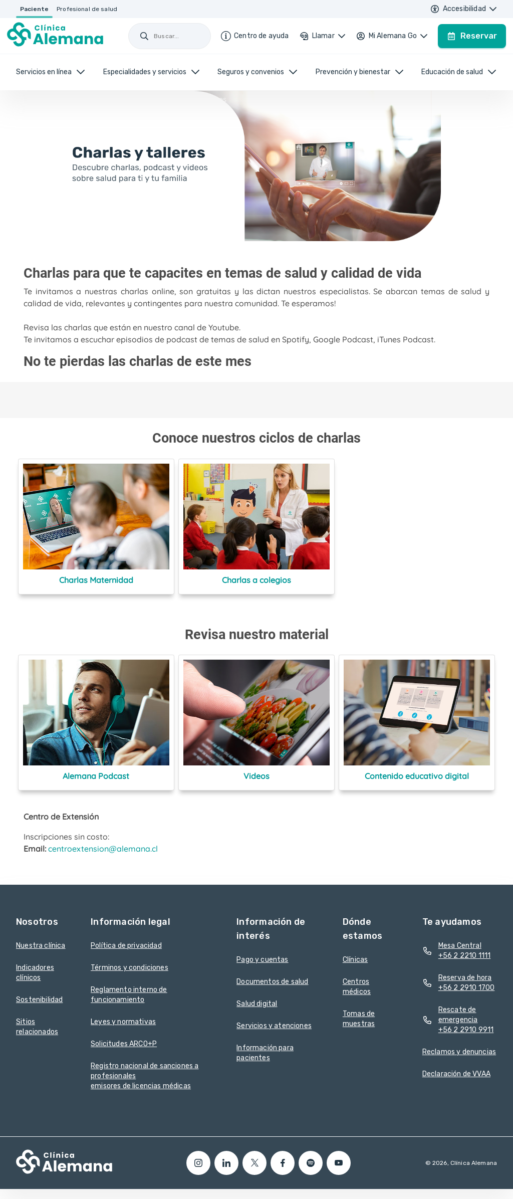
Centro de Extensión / (89, 99)
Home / (38, 99)
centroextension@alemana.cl (103, 849)
